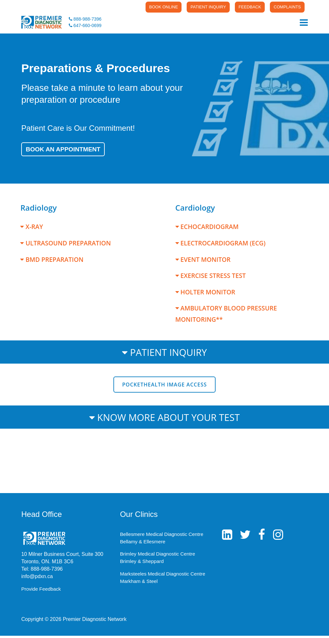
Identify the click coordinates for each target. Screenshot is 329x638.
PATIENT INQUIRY (195, 7)
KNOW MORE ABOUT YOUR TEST (164, 419)
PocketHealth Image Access (164, 386)
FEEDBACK (242, 7)
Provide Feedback (42, 591)
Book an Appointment (67, 151)
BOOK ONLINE (145, 7)
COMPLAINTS (283, 7)
